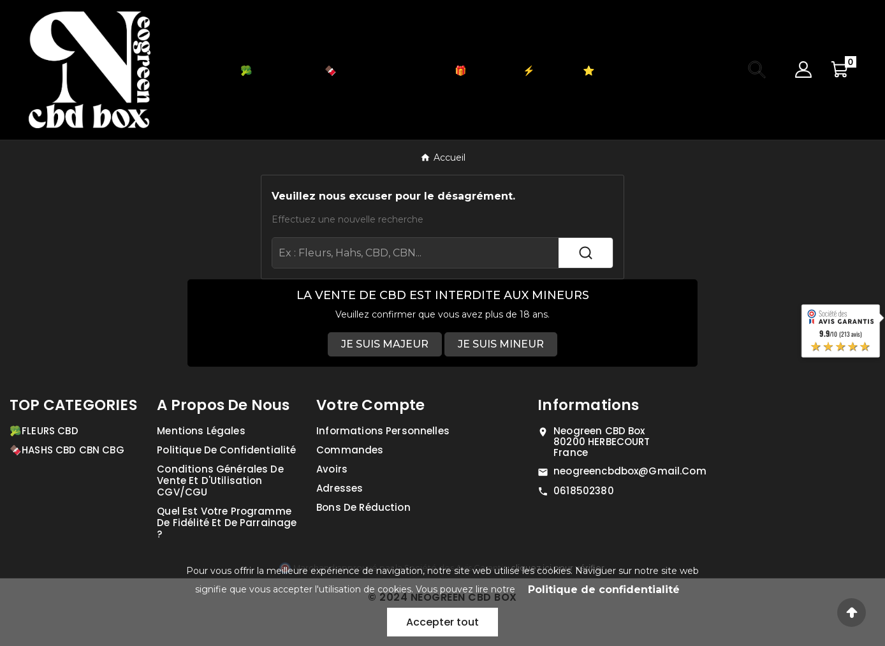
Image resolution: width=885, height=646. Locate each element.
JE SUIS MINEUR (501, 344)
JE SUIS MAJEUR (384, 344)
